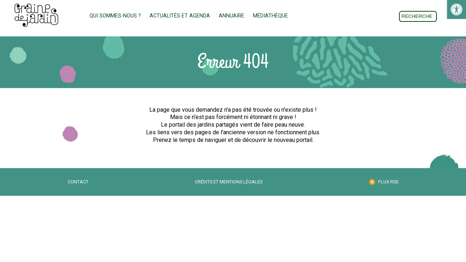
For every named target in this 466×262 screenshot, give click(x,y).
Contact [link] (78, 181)
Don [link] (356, 16)
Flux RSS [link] (388, 181)
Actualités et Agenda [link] (180, 16)
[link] (456, 9)
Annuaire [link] (231, 16)
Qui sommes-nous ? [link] (115, 16)
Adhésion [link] (316, 16)
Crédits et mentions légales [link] (228, 181)
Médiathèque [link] (270, 16)
